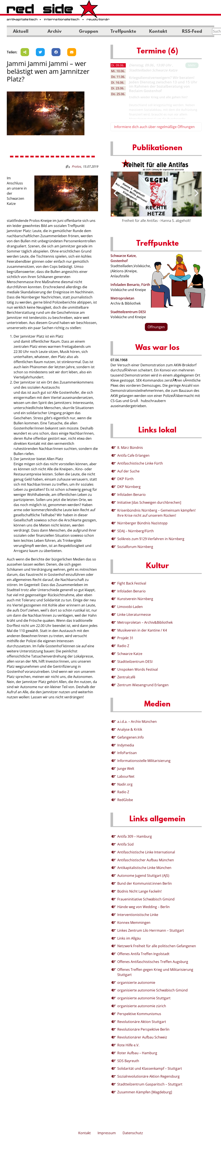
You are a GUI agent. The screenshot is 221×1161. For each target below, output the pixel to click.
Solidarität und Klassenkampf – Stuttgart (149, 1068)
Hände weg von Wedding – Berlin (143, 906)
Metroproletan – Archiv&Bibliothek (145, 622)
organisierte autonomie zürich (141, 1006)
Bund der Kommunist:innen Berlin (144, 883)
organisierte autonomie (136, 982)
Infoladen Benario (131, 494)
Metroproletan (122, 298)
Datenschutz (133, 1133)
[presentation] (115, 193)
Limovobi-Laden (130, 606)
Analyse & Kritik (129, 729)
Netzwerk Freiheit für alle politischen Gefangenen (156, 946)
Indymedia (125, 745)
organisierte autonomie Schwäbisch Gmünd (152, 990)
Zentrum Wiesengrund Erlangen (143, 685)
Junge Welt (125, 768)
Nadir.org (125, 784)
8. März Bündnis (130, 447)
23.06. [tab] (117, 88)
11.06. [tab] (118, 77)
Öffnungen (156, 327)
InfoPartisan (127, 752)
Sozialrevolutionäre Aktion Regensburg (148, 1076)
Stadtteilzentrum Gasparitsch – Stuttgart (149, 1084)
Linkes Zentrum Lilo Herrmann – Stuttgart (150, 930)
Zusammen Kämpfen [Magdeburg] (144, 1092)
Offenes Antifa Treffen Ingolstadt (143, 953)
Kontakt (158, 31)
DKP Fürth (125, 478)
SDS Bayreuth (128, 1060)
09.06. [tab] (117, 65)
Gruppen (88, 31)
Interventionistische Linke (137, 914)
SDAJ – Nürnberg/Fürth (135, 531)
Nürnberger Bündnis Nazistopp (142, 523)
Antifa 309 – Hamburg (134, 836)
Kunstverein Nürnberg (135, 598)
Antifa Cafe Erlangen (133, 455)
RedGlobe (125, 799)
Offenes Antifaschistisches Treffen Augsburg (152, 961)
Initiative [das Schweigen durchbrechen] (149, 502)
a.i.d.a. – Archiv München (137, 721)
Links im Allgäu (129, 938)
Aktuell (20, 31)
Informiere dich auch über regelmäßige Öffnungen (154, 126)
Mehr (192, 65)
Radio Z (123, 645)
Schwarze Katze (129, 653)
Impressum (107, 1133)
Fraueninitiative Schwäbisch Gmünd (146, 899)
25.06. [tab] (118, 94)
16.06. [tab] (117, 82)
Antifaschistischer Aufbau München (145, 860)
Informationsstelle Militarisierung (144, 760)
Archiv (55, 31)
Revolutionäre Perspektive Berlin (143, 1029)
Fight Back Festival (131, 583)
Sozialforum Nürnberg (135, 546)
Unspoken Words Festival (137, 669)
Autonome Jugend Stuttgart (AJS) (143, 875)
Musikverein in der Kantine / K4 (142, 630)
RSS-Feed (192, 31)
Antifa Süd (125, 844)
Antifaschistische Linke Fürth (140, 463)
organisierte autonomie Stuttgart (144, 998)
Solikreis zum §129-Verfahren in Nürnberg (150, 538)
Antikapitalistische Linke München (144, 867)
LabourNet (125, 776)
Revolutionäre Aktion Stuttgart (141, 1021)
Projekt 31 (125, 638)
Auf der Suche (128, 471)
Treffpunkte (123, 31)
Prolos (76, 166)
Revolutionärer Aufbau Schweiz (142, 1037)
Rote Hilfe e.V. (128, 1045)
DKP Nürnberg (129, 486)
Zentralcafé (126, 677)
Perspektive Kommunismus (139, 1013)
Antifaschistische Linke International (146, 852)
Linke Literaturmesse (134, 614)
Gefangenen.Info (130, 737)
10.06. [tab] (118, 71)
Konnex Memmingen (133, 922)
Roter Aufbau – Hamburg (137, 1053)
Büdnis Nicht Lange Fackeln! (139, 891)
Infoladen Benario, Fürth (130, 284)
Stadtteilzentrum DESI (128, 312)
